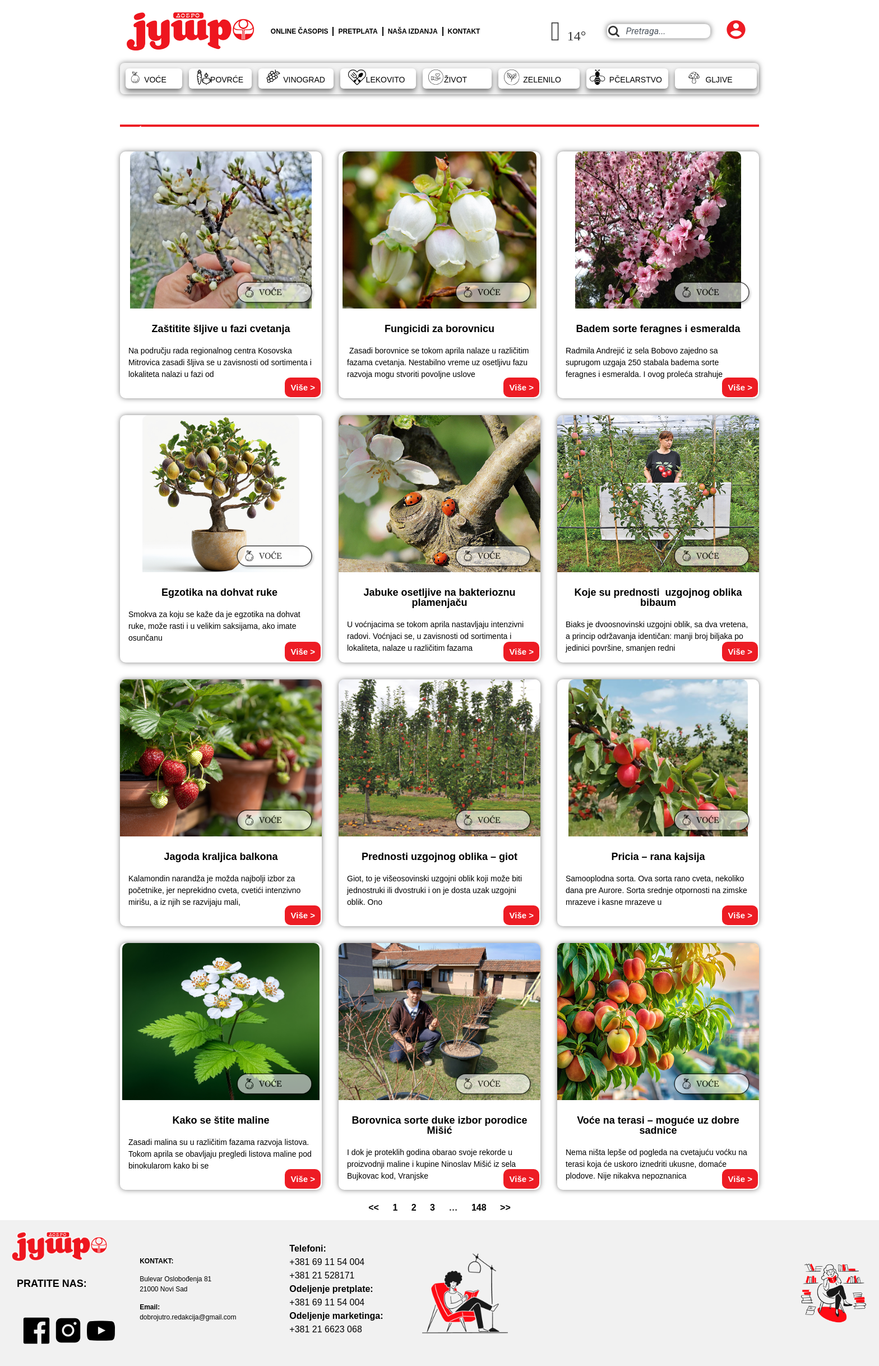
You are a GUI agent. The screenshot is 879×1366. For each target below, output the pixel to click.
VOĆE (155, 79)
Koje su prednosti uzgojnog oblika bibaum (658, 597)
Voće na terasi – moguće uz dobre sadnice (658, 1125)
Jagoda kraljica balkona (220, 856)
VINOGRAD (304, 79)
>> (505, 1207)
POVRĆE (226, 79)
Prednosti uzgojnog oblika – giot (439, 856)
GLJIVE (718, 79)
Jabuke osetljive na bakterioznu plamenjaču (439, 597)
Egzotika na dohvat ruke (220, 592)
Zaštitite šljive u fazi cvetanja (220, 328)
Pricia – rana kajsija (658, 856)
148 (479, 1207)
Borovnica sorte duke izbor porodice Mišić (439, 1125)
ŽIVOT (455, 79)
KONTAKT (464, 31)
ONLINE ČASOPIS (300, 31)
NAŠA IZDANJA (413, 31)
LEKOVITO (385, 79)
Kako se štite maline (220, 1120)
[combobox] (658, 31)
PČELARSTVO (635, 79)
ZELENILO (542, 79)
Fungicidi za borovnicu (439, 328)
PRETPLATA (357, 31)
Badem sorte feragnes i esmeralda (658, 328)
